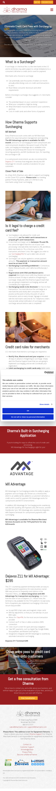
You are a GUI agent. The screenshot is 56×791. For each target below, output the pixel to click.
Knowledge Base (27, 752)
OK (28, 411)
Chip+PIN (20, 619)
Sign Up (37, 2)
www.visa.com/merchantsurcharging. (19, 421)
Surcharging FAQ (18, 254)
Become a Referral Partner (27, 757)
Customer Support (27, 749)
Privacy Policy (27, 754)
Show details (44, 404)
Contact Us (27, 747)
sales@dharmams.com (18, 729)
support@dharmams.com (37, 729)
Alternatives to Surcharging (33, 670)
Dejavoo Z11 (10, 162)
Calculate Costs (47, 2)
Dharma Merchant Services (27, 10)
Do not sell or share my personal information (28, 417)
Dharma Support (35, 736)
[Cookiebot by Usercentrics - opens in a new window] (44, 372)
